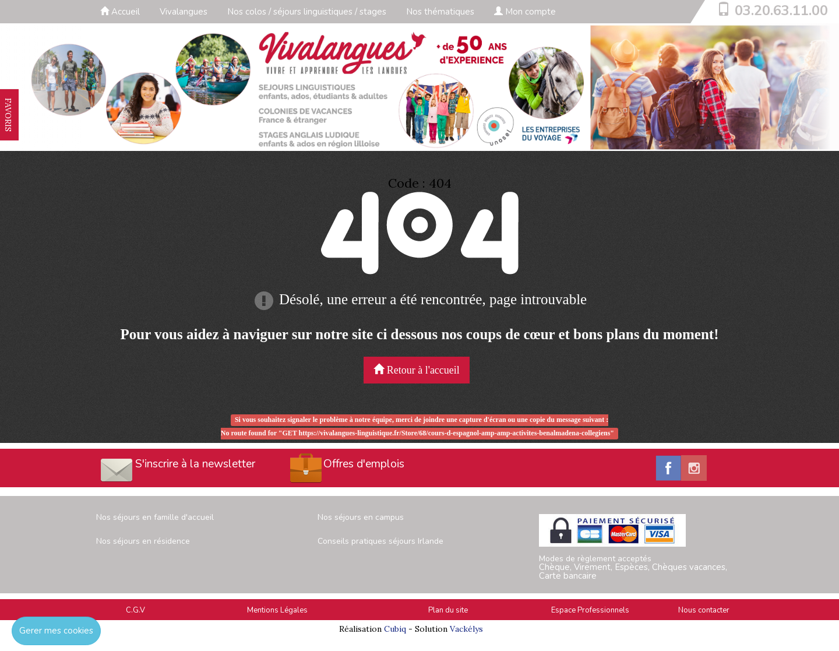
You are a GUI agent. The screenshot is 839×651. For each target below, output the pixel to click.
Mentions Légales (277, 610)
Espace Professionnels (590, 610)
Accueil (120, 11)
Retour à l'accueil (416, 370)
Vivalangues (183, 11)
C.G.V (135, 610)
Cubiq (395, 629)
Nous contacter (703, 610)
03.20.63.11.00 (781, 10)
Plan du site (448, 610)
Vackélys (466, 629)
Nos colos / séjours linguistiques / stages (306, 11)
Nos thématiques (440, 11)
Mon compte (525, 11)
